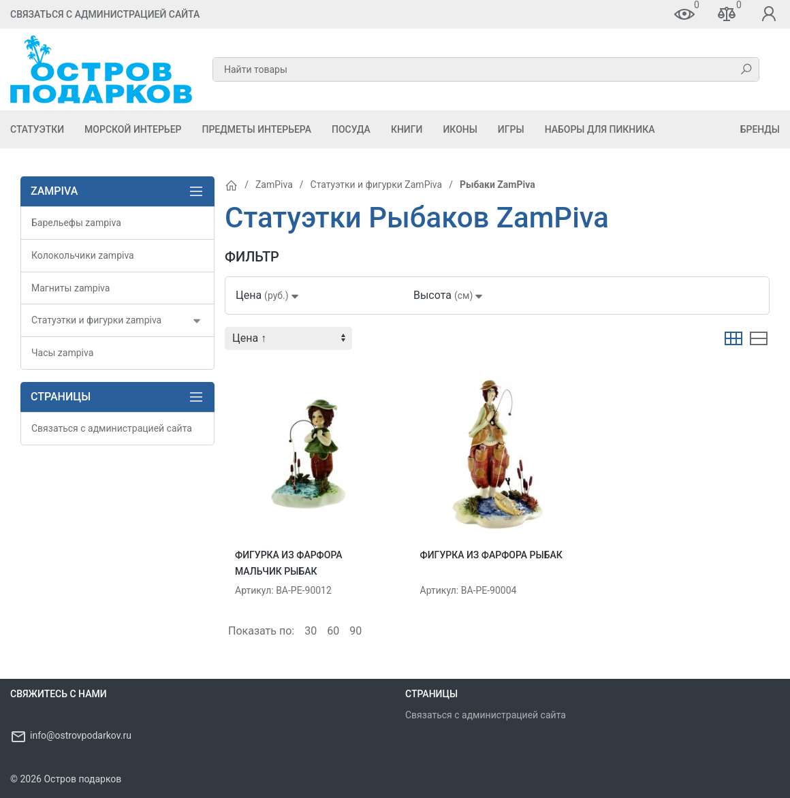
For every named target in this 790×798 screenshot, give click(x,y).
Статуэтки (37, 129)
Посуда (351, 129)
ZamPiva (274, 184)
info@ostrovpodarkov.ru (80, 735)
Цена (268, 295)
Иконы (460, 129)
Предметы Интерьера (256, 129)
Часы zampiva (62, 352)
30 (310, 630)
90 (355, 630)
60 (333, 630)
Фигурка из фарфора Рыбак (491, 554)
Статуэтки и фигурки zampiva (96, 320)
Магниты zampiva (70, 288)
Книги (407, 129)
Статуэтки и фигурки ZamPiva (377, 184)
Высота (449, 295)
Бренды (760, 129)
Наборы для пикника (600, 129)
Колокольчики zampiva (82, 255)
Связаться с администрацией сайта (105, 14)
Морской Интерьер (132, 129)
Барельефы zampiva (76, 222)
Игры (511, 129)
